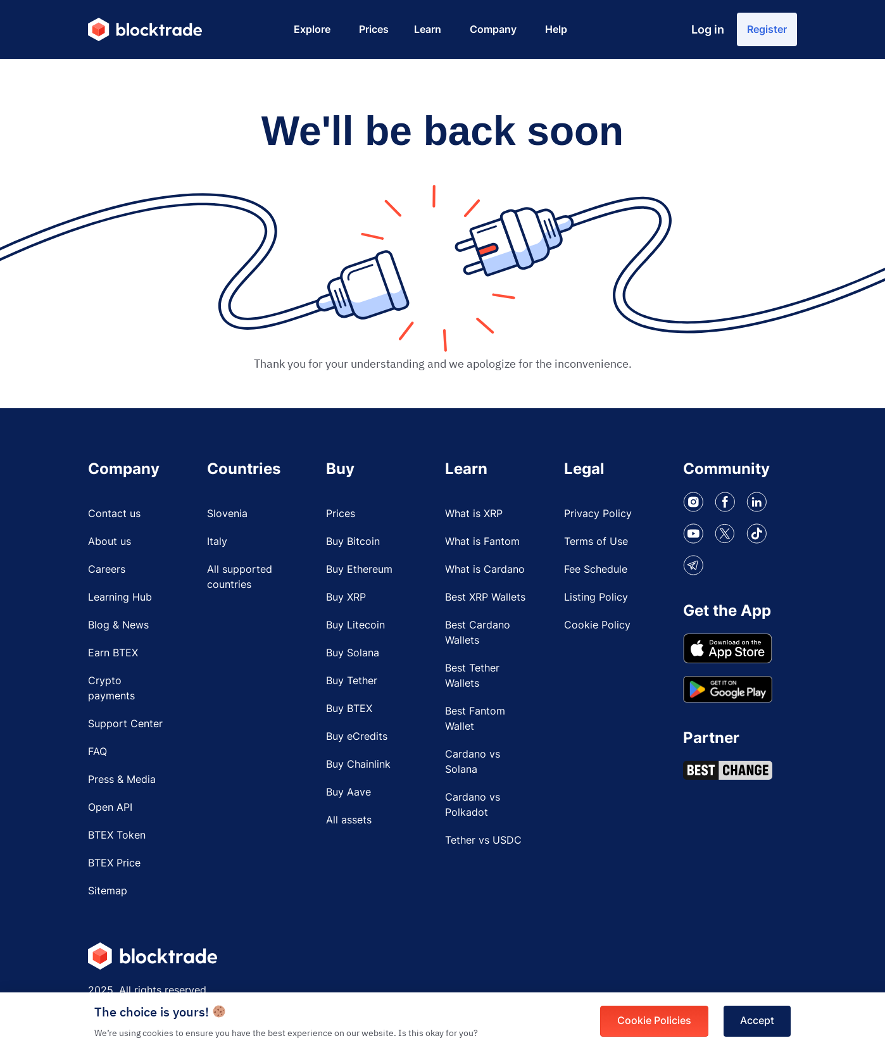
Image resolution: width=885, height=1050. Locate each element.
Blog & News (118, 626)
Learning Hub (120, 598)
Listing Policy (596, 598)
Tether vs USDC (483, 841)
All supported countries (239, 578)
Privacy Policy (598, 515)
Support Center (125, 725)
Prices (340, 515)
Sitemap (107, 892)
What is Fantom (482, 543)
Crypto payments (111, 690)
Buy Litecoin (355, 626)
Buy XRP (346, 598)
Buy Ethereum (359, 571)
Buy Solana (352, 654)
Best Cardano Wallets (477, 634)
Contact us (114, 515)
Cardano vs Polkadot (472, 806)
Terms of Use (596, 543)
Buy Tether (351, 682)
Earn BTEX (113, 654)
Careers (106, 571)
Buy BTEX (349, 710)
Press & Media (122, 781)
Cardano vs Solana (472, 763)
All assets (349, 821)
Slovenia (227, 515)
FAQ (97, 753)
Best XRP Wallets (485, 598)
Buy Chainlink (358, 765)
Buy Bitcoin (353, 543)
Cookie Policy (597, 626)
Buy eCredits (356, 738)
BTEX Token (117, 836)
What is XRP (474, 515)
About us (109, 543)
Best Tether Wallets (472, 677)
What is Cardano (485, 571)
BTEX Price (114, 864)
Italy (217, 543)
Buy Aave (348, 793)
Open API (110, 809)
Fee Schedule (595, 571)
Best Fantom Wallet (475, 720)
